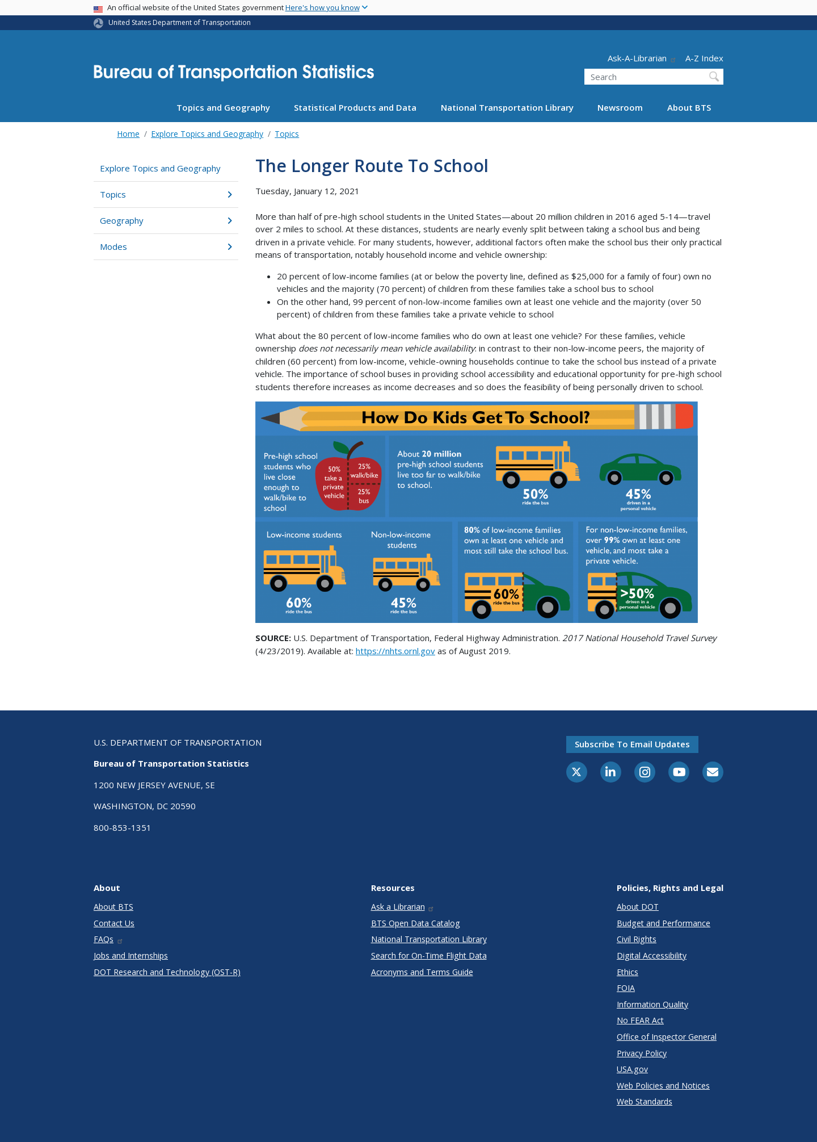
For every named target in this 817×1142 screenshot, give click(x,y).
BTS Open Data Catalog (415, 923)
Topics (287, 133)
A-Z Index (704, 58)
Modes (166, 246)
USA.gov (632, 1069)
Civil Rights (636, 939)
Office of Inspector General (667, 1036)
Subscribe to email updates (632, 744)
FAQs (109, 939)
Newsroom (620, 107)
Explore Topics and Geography (207, 133)
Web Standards (644, 1101)
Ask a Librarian (403, 906)
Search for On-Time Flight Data (429, 955)
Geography (166, 220)
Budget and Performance (663, 923)
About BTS (689, 107)
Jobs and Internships (131, 955)
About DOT (638, 906)
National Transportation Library (507, 107)
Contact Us (114, 923)
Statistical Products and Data (355, 107)
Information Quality (652, 1004)
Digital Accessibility (652, 955)
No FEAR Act (640, 1020)
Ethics (627, 972)
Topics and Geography (223, 107)
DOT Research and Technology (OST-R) (167, 972)
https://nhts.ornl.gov (395, 650)
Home (128, 133)
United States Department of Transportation (179, 22)
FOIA (626, 987)
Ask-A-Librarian (642, 58)
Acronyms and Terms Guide (422, 972)
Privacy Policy (642, 1053)
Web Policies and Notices (663, 1085)
